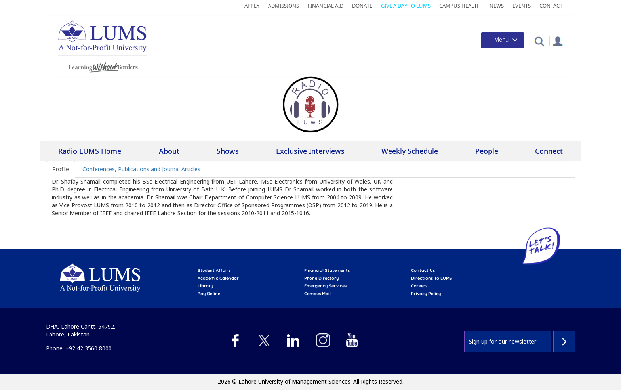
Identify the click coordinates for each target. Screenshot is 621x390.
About (169, 151)
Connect (549, 151)
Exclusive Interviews (310, 151)
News (497, 5)
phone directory (321, 278)
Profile (60, 169)
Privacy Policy (426, 293)
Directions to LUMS (431, 278)
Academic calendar (218, 278)
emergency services (325, 286)
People (486, 151)
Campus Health (460, 5)
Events (521, 5)
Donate (362, 5)
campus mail (317, 293)
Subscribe (564, 341)
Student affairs (214, 270)
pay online (209, 293)
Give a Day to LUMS (406, 5)
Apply (251, 5)
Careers (419, 286)
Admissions (283, 5)
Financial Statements (327, 270)
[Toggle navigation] (502, 40)
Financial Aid (325, 5)
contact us (423, 270)
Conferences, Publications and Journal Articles (141, 169)
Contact (550, 5)
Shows (228, 151)
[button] (539, 41)
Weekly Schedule (409, 151)
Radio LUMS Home (89, 151)
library (205, 286)
